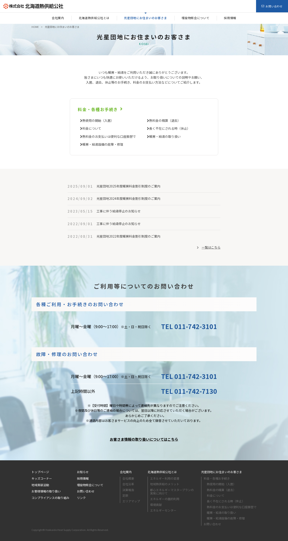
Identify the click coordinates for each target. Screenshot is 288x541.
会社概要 (128, 478)
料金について (91, 128)
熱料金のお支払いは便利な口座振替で (109, 136)
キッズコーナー (42, 478)
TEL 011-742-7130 (189, 391)
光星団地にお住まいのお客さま (221, 472)
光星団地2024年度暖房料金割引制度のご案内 (128, 198)
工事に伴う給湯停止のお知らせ (119, 211)
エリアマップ (131, 501)
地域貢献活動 (40, 485)
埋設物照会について (90, 485)
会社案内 (126, 472)
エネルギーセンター (163, 510)
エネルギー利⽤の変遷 (164, 478)
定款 (125, 495)
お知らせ (83, 472)
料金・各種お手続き (98, 109)
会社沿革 (128, 484)
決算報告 (128, 490)
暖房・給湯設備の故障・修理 (102, 144)
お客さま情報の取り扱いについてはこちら (144, 439)
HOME (35, 27)
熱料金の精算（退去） (165, 120)
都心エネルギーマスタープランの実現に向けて (172, 491)
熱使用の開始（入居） (98, 120)
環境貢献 (156, 505)
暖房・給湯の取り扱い (165, 136)
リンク (81, 498)
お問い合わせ (85, 491)
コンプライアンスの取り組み (50, 498)
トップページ (40, 472)
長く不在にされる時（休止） (169, 128)
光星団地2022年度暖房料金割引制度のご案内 (128, 236)
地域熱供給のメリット (164, 484)
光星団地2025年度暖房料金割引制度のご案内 (128, 186)
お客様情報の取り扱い (46, 491)
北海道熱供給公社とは (162, 472)
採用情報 (83, 478)
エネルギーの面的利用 (164, 499)
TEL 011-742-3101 (189, 326)
